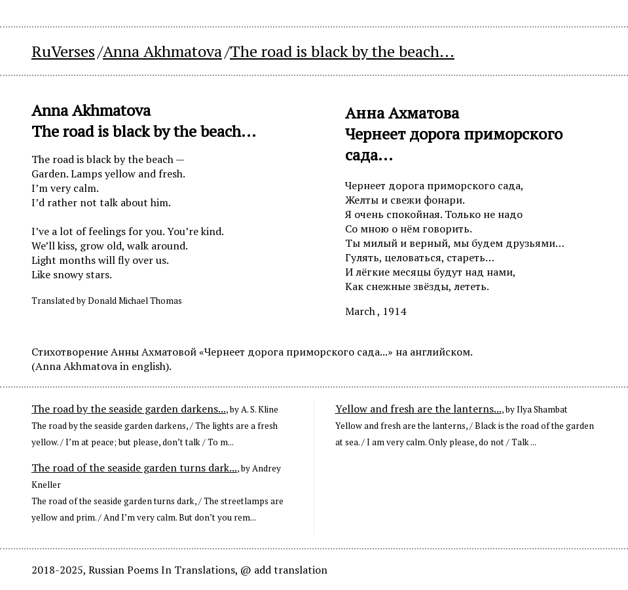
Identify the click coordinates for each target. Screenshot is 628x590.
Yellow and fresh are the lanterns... (418, 408)
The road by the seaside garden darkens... (128, 408)
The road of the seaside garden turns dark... (134, 467)
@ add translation (283, 569)
